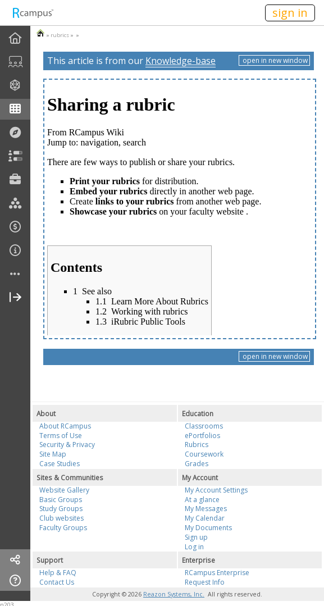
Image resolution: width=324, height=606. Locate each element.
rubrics (60, 35)
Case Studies (59, 463)
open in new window (274, 60)
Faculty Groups (63, 527)
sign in (290, 12)
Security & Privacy (67, 444)
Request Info (205, 582)
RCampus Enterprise (217, 572)
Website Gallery (64, 490)
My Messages (206, 508)
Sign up (196, 537)
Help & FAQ (57, 572)
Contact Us (56, 582)
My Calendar (205, 518)
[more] (15, 274)
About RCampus (65, 426)
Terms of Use (60, 435)
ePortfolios (202, 435)
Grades (196, 463)
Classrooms (204, 426)
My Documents (208, 527)
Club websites (61, 518)
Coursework (204, 454)
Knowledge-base (180, 60)
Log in (194, 547)
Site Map (52, 454)
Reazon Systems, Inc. (173, 594)
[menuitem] (15, 38)
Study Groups (61, 508)
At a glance (202, 499)
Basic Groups (60, 499)
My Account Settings (216, 490)
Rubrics (196, 444)
